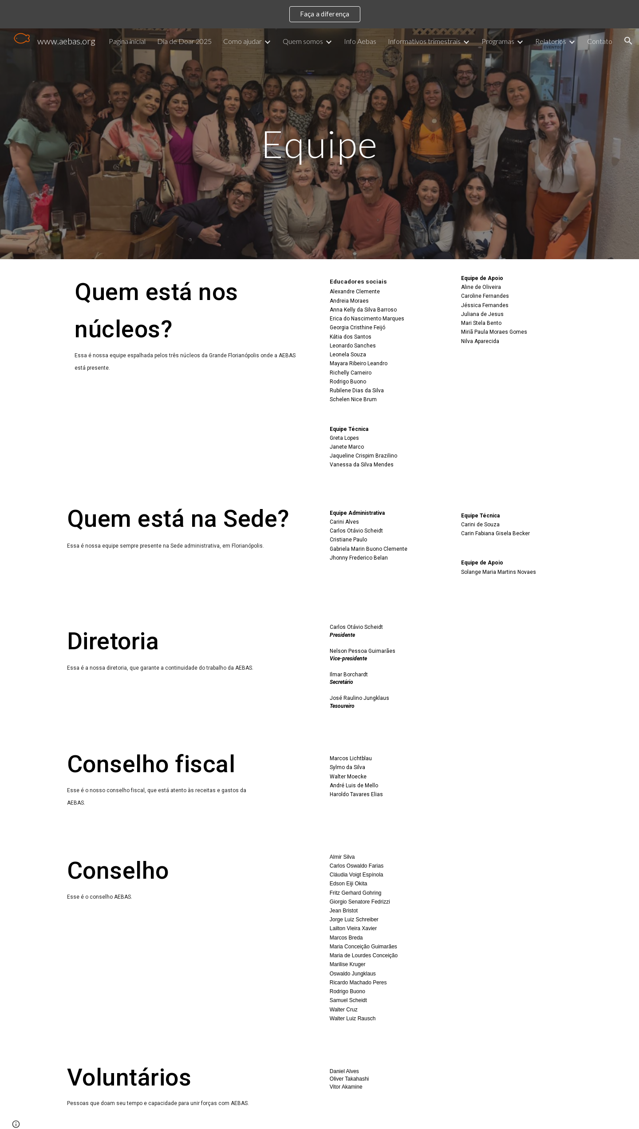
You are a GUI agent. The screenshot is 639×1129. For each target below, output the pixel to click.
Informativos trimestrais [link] (424, 41)
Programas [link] (497, 41)
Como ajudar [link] (242, 41)
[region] (319, 14)
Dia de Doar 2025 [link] (184, 41)
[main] (319, 143)
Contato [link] (599, 41)
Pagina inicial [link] (127, 41)
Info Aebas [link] (360, 41)
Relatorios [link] (550, 41)
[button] (628, 40)
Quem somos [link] (303, 41)
